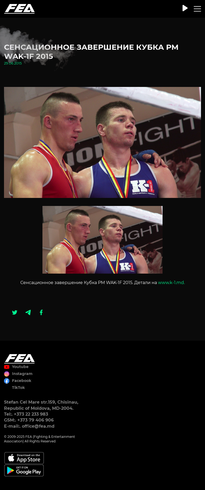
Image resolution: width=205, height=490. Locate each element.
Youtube (20, 366)
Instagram (22, 373)
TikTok (18, 387)
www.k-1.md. (171, 282)
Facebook (21, 380)
